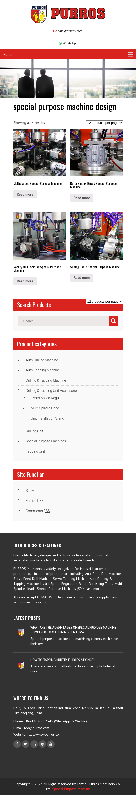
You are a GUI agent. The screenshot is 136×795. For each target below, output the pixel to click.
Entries (35, 501)
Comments (38, 511)
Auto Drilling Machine (42, 360)
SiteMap (32, 491)
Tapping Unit (35, 451)
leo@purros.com (36, 728)
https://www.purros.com (44, 734)
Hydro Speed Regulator (48, 398)
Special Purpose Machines (46, 441)
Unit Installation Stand (47, 418)
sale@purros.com (70, 31)
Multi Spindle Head (45, 408)
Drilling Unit (34, 431)
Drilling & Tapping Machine (46, 380)
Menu (7, 54)
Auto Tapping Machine (43, 370)
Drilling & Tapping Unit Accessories (52, 391)
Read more (25, 194)
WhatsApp (70, 43)
